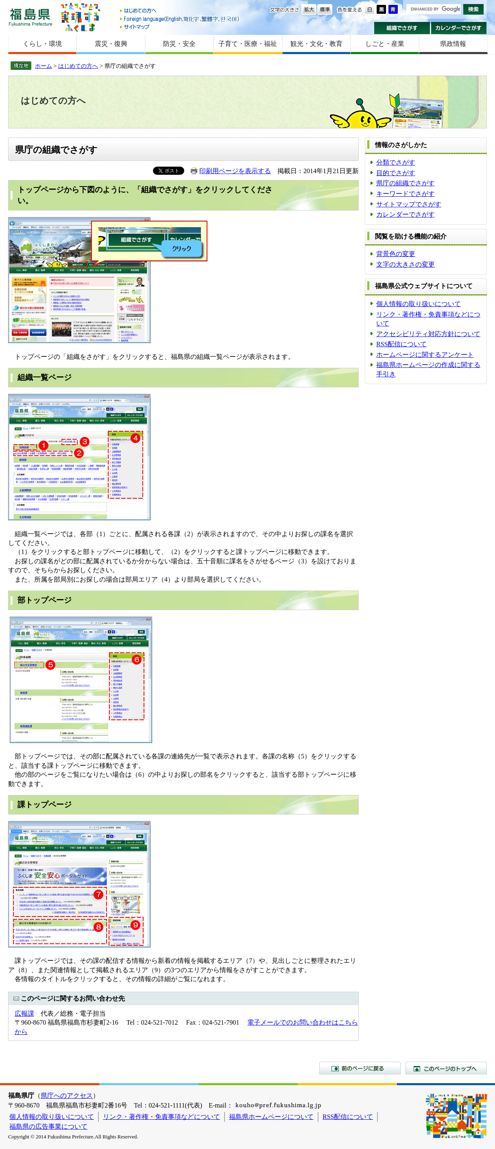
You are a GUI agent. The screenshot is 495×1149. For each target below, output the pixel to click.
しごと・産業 (384, 43)
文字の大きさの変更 (405, 264)
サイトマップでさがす (408, 204)
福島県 (30, 16)
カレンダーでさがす (459, 28)
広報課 (24, 1013)
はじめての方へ (180, 11)
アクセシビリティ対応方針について (428, 333)
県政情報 (453, 43)
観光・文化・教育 (316, 43)
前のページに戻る (360, 1068)
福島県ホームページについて (271, 1116)
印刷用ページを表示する (235, 170)
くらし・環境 (42, 43)
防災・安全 (179, 43)
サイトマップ (180, 26)
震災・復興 (111, 43)
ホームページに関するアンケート (425, 354)
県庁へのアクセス (67, 1095)
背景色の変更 (395, 253)
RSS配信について (401, 344)
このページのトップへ (446, 1068)
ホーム (43, 66)
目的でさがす (395, 172)
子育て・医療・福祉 (247, 43)
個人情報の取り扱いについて (418, 303)
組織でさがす (402, 28)
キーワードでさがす (405, 193)
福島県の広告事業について (48, 1126)
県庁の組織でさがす (405, 183)
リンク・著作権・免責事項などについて (161, 1116)
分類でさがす (395, 162)
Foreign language (180, 19)
